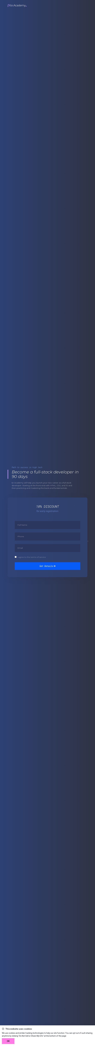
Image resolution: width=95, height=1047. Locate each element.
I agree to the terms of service (31, 557)
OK (8, 1041)
